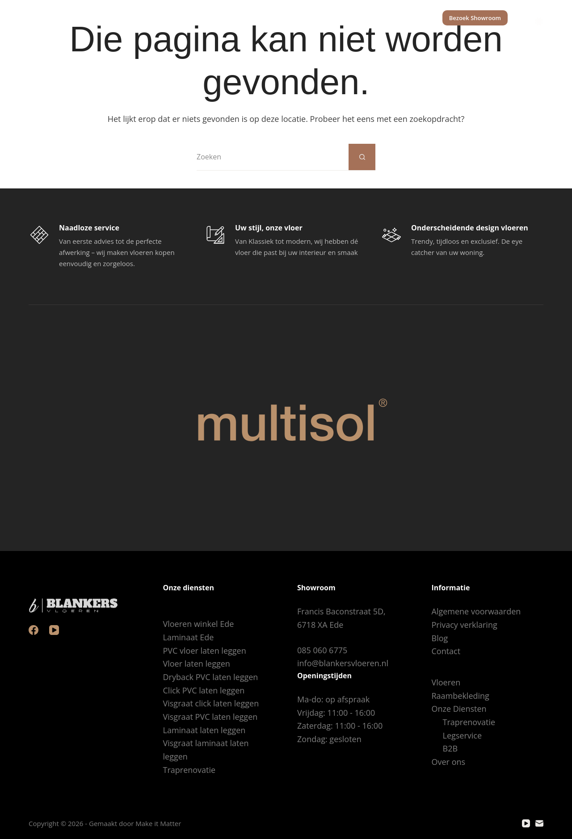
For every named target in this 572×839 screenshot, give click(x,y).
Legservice (462, 735)
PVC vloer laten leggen (204, 650)
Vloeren (210, 18)
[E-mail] (539, 823)
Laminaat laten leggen (204, 730)
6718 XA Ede (320, 624)
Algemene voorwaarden (476, 611)
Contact (446, 651)
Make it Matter (158, 823)
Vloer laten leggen (196, 663)
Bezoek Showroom (475, 18)
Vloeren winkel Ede (198, 623)
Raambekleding (268, 18)
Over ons (407, 18)
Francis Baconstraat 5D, (341, 611)
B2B (450, 748)
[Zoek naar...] (273, 157)
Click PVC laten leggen (204, 690)
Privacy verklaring (464, 624)
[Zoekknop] (362, 157)
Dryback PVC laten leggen (210, 677)
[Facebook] (33, 630)
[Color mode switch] (538, 17)
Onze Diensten (344, 18)
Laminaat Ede (188, 637)
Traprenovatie (189, 769)
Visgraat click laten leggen (211, 703)
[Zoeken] (516, 17)
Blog (440, 638)
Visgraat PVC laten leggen (210, 716)
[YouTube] (54, 630)
